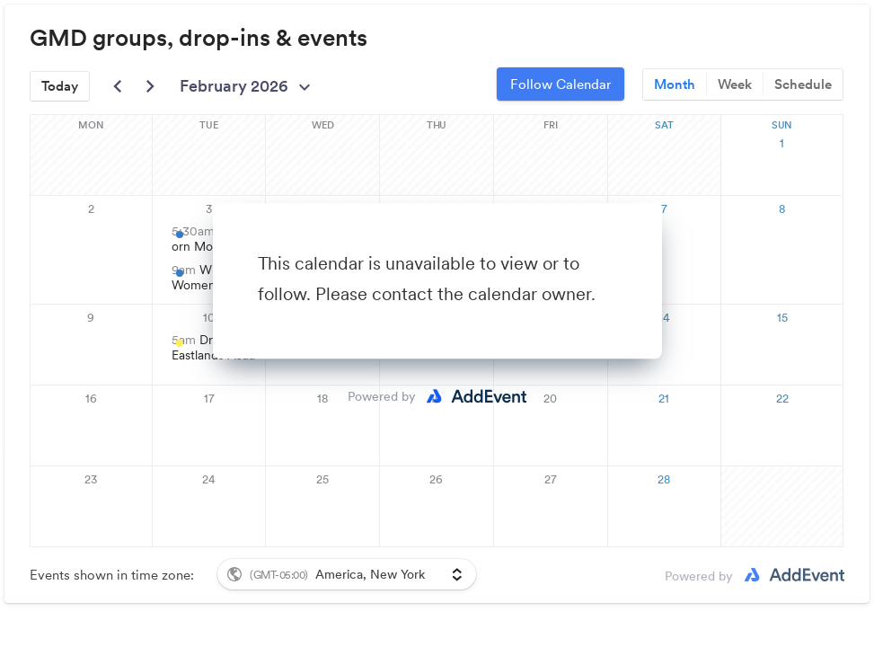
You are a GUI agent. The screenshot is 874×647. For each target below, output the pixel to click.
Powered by (382, 396)
